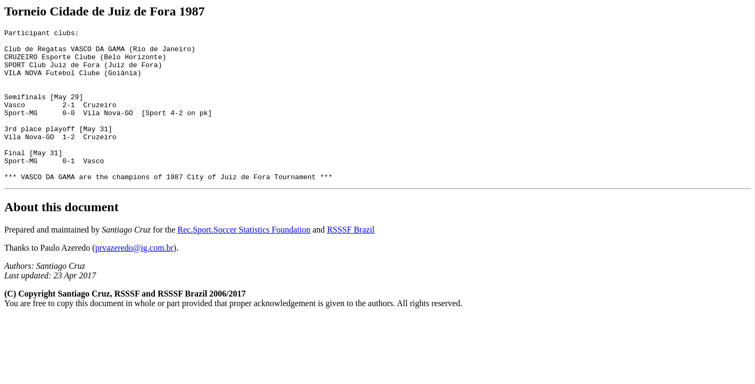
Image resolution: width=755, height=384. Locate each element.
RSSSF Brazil (350, 260)
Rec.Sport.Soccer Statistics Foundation (243, 260)
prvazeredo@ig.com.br (134, 278)
